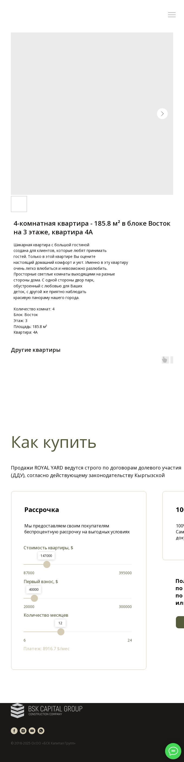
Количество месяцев (46, 615)
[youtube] (32, 730)
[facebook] (14, 730)
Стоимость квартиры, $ (48, 548)
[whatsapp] (41, 730)
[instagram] (23, 730)
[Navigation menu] (172, 15)
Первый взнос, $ (41, 581)
